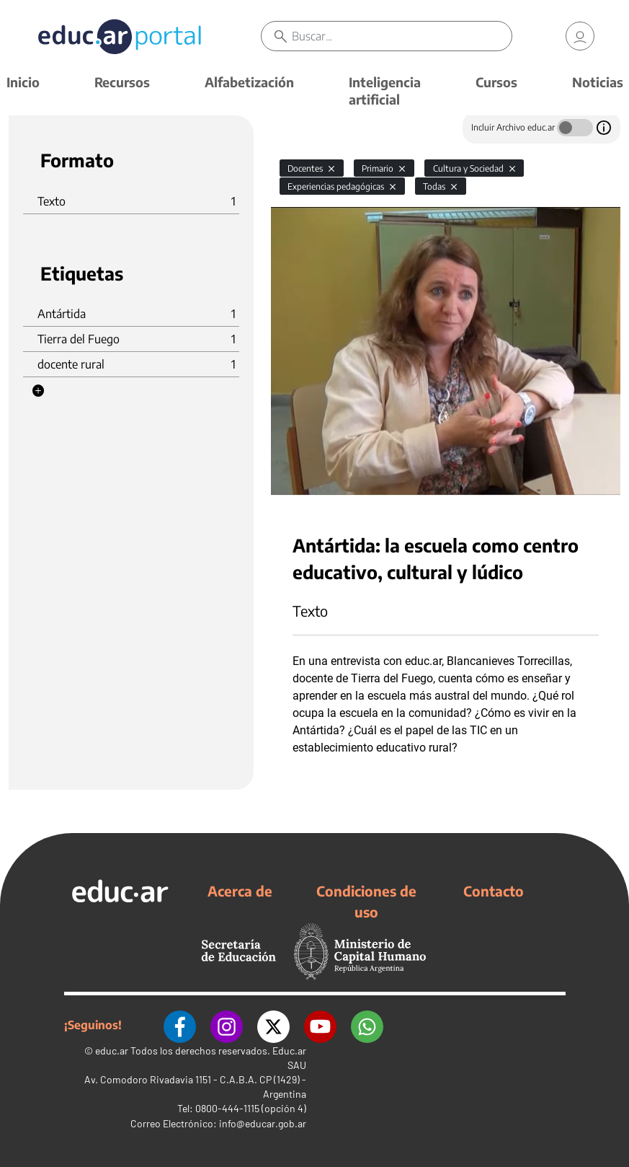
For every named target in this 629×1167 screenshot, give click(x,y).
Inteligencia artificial (385, 90)
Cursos (496, 82)
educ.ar (111, 1050)
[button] (38, 391)
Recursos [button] (122, 82)
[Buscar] (402, 36)
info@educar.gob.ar (262, 1123)
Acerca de (240, 890)
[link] (580, 36)
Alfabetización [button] (249, 82)
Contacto (493, 890)
